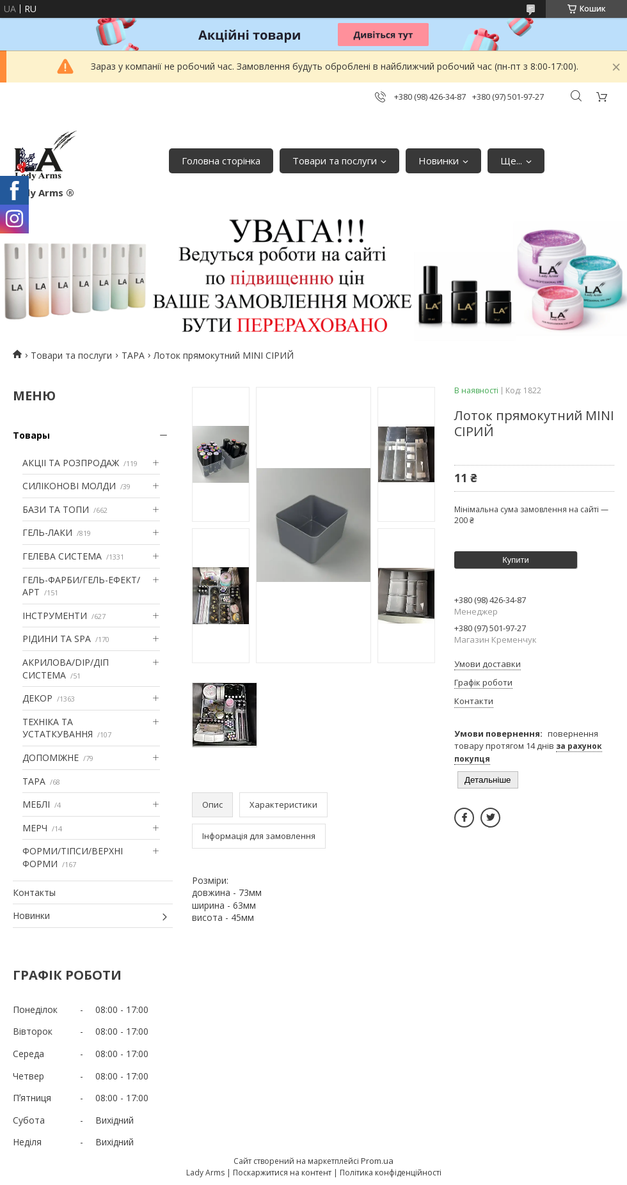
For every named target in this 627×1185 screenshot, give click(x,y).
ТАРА (133, 355)
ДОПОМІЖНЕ (50, 757)
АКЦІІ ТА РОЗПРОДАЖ (70, 463)
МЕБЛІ (36, 804)
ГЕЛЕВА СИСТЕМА (62, 556)
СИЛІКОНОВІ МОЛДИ (69, 486)
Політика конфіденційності (390, 1172)
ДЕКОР (37, 698)
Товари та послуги (334, 160)
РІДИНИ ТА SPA (56, 638)
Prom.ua (377, 1160)
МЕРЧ (34, 828)
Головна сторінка (221, 160)
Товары (31, 435)
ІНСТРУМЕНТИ (54, 615)
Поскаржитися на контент (282, 1172)
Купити (515, 560)
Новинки (438, 160)
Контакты (34, 892)
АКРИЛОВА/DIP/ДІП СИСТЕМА (65, 668)
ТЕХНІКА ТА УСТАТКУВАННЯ (57, 728)
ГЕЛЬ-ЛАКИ (47, 532)
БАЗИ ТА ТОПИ (55, 509)
